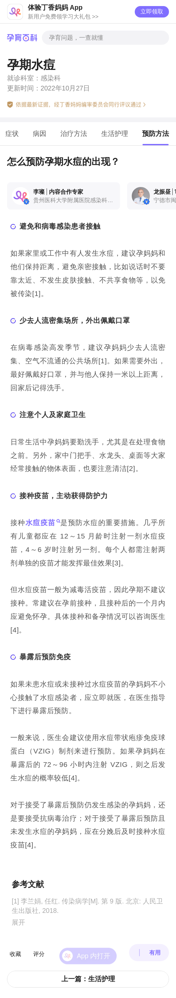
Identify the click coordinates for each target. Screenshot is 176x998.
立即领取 (151, 11)
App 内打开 (93, 947)
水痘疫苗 (40, 522)
